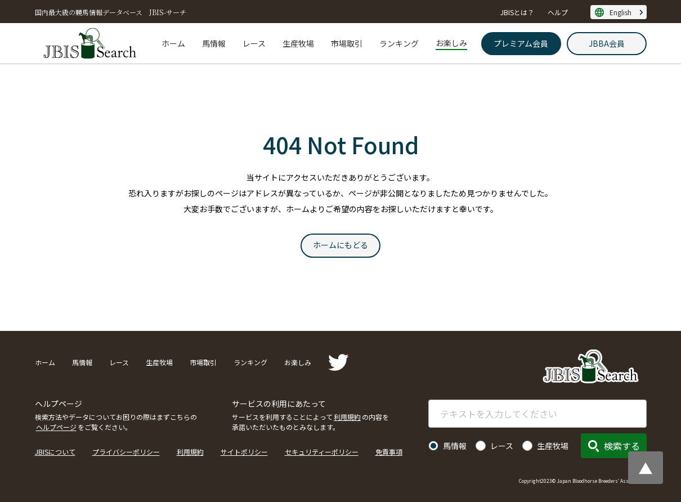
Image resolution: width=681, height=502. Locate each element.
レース (254, 43)
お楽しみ (451, 42)
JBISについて (55, 451)
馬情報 (214, 43)
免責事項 (388, 451)
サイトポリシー (244, 451)
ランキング (399, 43)
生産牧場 (298, 43)
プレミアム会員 (521, 43)
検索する (622, 445)
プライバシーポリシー (126, 451)
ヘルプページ (56, 427)
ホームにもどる (340, 244)
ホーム (173, 43)
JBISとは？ (517, 12)
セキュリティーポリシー (322, 451)
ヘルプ (558, 12)
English (620, 12)
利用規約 (347, 417)
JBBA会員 (607, 43)
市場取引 (346, 43)
